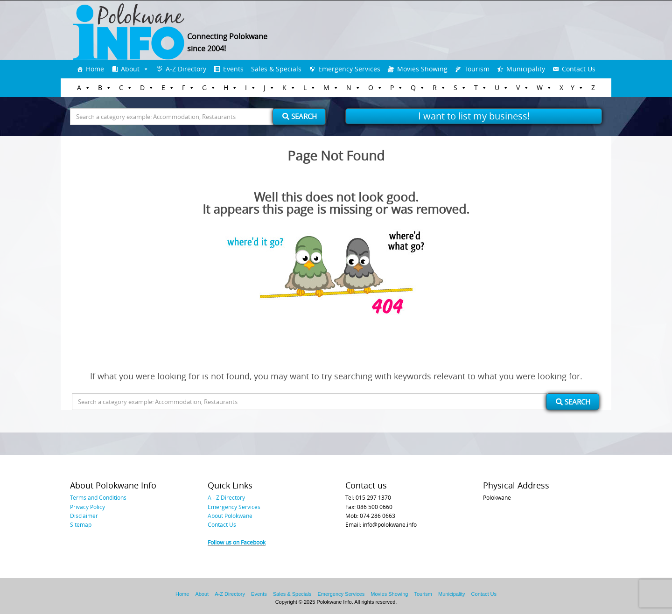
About (130, 68)
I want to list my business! (474, 116)
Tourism (477, 68)
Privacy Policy (87, 506)
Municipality (525, 68)
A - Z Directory (226, 497)
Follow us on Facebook (237, 542)
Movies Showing (422, 68)
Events (233, 68)
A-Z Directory (186, 68)
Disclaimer (84, 515)
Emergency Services (349, 68)
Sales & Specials (276, 68)
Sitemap (80, 524)
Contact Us (578, 68)
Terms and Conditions (98, 497)
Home (95, 68)
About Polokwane (230, 515)
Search (299, 116)
